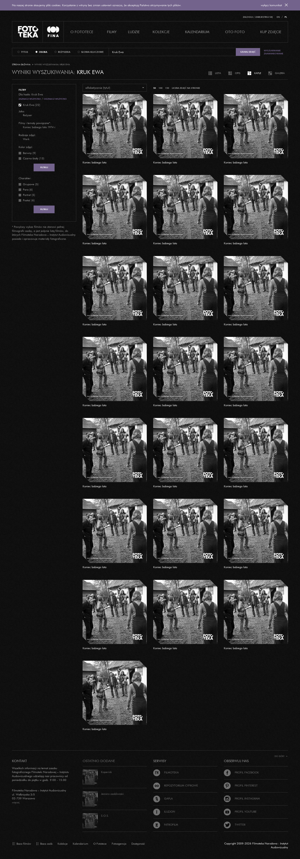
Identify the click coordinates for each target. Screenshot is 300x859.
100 (160, 88)
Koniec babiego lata (94, 162)
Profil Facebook (241, 772)
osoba (43, 51)
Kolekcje (161, 32)
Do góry (281, 756)
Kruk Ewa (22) (31, 105)
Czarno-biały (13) (33, 158)
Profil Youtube (240, 811)
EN (278, 17)
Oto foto (235, 32)
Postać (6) (29, 200)
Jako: (22, 111)
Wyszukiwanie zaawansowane (273, 52)
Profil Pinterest (241, 785)
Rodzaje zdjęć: (27, 135)
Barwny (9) (29, 153)
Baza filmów (21, 844)
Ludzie (134, 32)
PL (286, 17)
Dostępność (138, 843)
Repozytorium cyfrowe (175, 785)
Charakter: (25, 178)
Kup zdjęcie (270, 32)
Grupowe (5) (31, 184)
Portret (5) (29, 195)
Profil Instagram (242, 798)
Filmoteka (166, 772)
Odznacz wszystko (55, 99)
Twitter (234, 824)
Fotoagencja (119, 843)
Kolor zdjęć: (26, 147)
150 (167, 88)
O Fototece (81, 32)
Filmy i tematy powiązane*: (35, 123)
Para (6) (28, 189)
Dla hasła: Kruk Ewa (31, 94)
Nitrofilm (165, 824)
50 (154, 88)
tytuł (24, 51)
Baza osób (44, 844)
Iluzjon (164, 811)
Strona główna (21, 64)
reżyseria (64, 51)
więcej (15, 802)
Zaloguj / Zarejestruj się (258, 17)
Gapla (163, 798)
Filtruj (44, 167)
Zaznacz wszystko (30, 99)
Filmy (112, 32)
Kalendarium (197, 32)
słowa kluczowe (92, 51)
